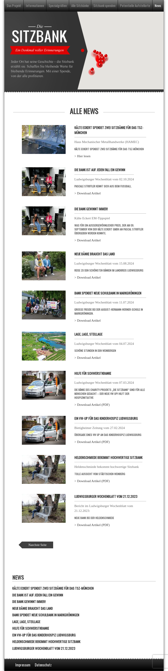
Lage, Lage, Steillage (88, 334)
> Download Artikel (87, 193)
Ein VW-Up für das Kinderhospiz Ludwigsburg (106, 418)
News (158, 5)
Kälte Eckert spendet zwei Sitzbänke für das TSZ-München (53, 588)
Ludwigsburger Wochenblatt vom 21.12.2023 (105, 496)
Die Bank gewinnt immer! (91, 208)
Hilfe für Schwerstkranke (92, 373)
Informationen (35, 5)
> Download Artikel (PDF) (92, 404)
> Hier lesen (82, 156)
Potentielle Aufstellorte (135, 5)
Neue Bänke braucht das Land (94, 253)
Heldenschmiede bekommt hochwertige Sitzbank (108, 457)
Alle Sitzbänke (80, 5)
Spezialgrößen (58, 5)
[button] (91, 71)
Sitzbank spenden (104, 5)
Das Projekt (14, 5)
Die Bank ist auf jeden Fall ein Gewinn (99, 169)
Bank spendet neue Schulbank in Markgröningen (107, 293)
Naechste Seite (37, 545)
